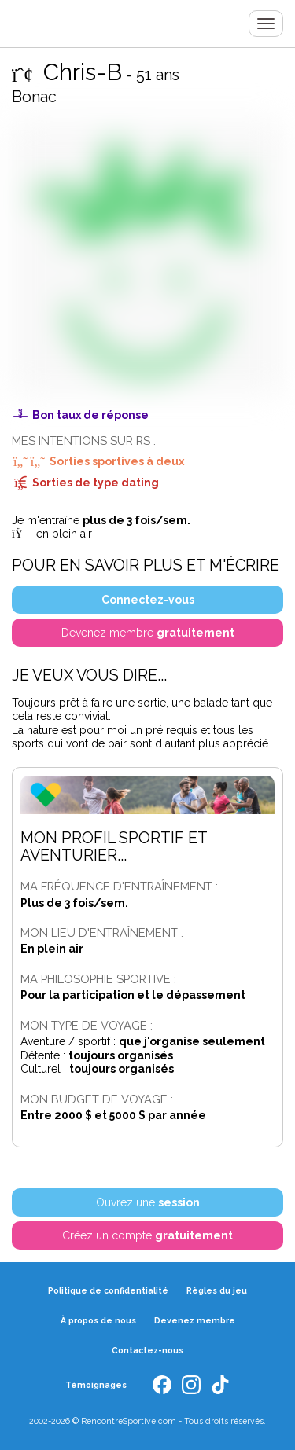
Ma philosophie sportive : (98, 979)
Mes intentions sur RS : (84, 440)
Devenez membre (194, 1320)
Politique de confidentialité (108, 1290)
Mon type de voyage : (86, 1025)
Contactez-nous (147, 1350)
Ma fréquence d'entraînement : (119, 886)
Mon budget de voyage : (96, 1099)
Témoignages (96, 1384)
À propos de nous (98, 1320)
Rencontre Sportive (27, 23)
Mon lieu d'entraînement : (101, 932)
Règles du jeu (216, 1290)
